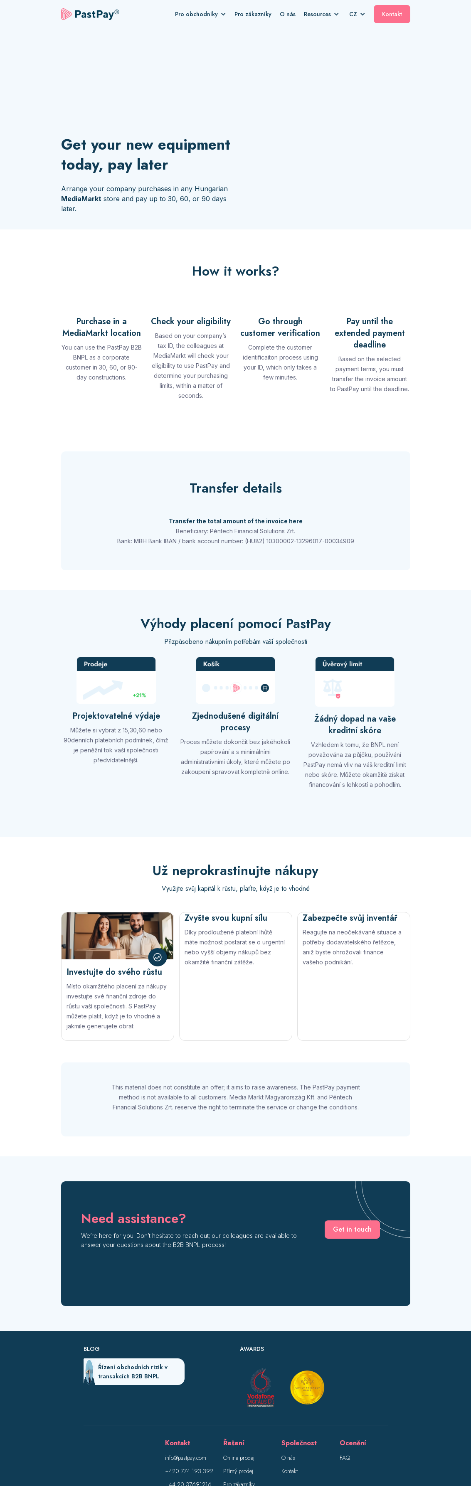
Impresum (195, 1452)
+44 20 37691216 (188, 1393)
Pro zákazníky (252, 14)
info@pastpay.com (185, 1366)
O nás (288, 14)
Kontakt (392, 14)
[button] (204, 14)
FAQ (345, 1366)
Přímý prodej (238, 1379)
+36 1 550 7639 (186, 1406)
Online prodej (238, 1366)
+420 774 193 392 (189, 1379)
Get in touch (352, 1138)
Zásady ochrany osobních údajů (250, 1452)
